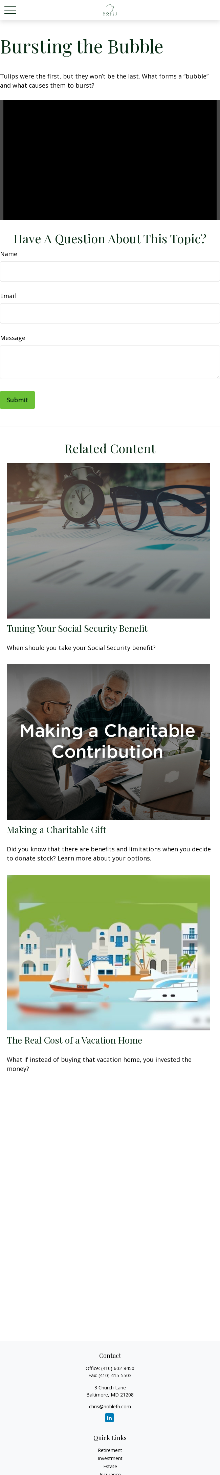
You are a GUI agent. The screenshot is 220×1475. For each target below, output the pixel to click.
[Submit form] (17, 400)
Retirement (110, 1450)
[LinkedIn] (109, 1417)
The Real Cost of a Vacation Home (74, 1040)
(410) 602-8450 (117, 1368)
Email (8, 296)
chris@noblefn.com (110, 1406)
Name (8, 254)
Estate (110, 1466)
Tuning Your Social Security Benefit (77, 628)
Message (12, 338)
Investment (110, 1458)
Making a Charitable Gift (56, 829)
